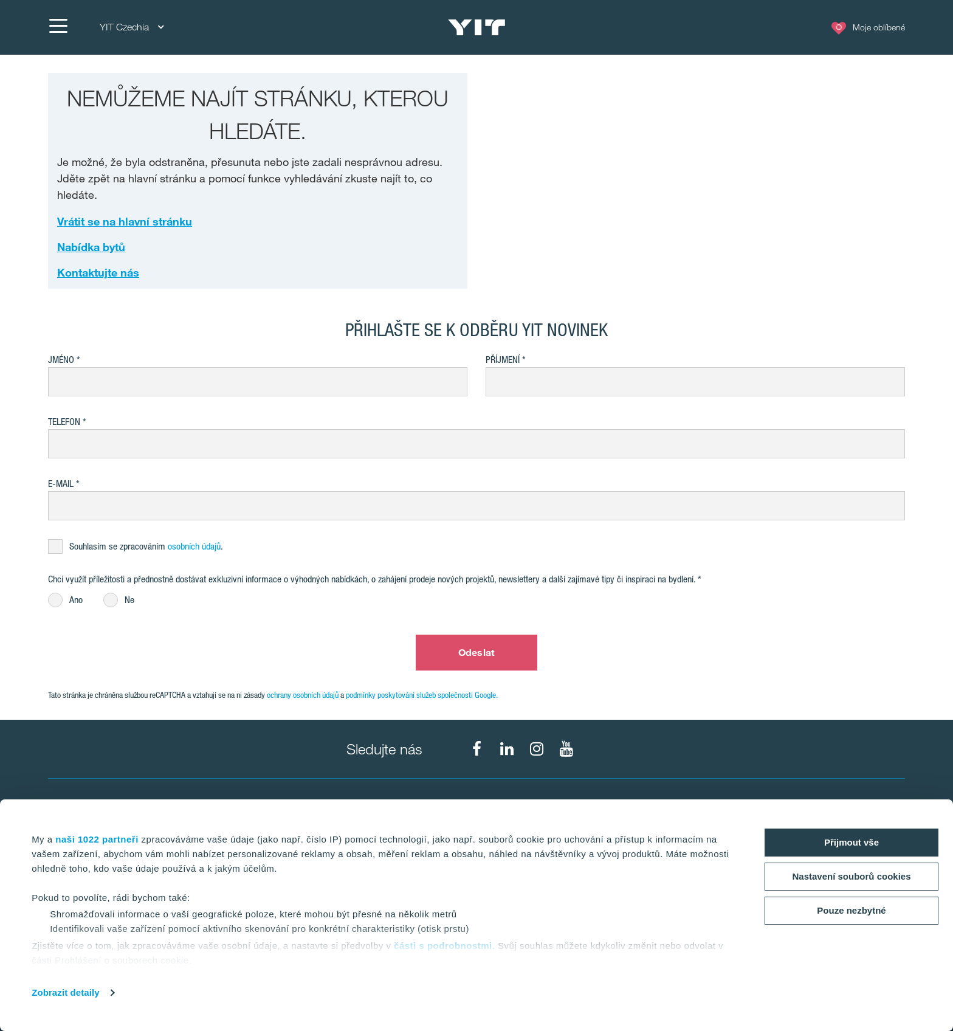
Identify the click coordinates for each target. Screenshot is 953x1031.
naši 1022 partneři (97, 839)
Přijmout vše (851, 842)
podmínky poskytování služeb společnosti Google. (422, 694)
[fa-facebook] (477, 749)
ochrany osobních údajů (303, 694)
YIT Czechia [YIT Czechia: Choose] (131, 27)
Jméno (61, 359)
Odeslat (476, 652)
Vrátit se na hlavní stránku (124, 221)
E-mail (61, 483)
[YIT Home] (476, 27)
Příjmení (503, 359)
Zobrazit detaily (66, 992)
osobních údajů (194, 546)
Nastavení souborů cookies (851, 876)
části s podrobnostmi (443, 945)
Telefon (64, 421)
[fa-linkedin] (507, 749)
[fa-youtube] (566, 749)
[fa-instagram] (536, 749)
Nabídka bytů (91, 246)
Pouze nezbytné (851, 910)
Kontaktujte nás (98, 272)
